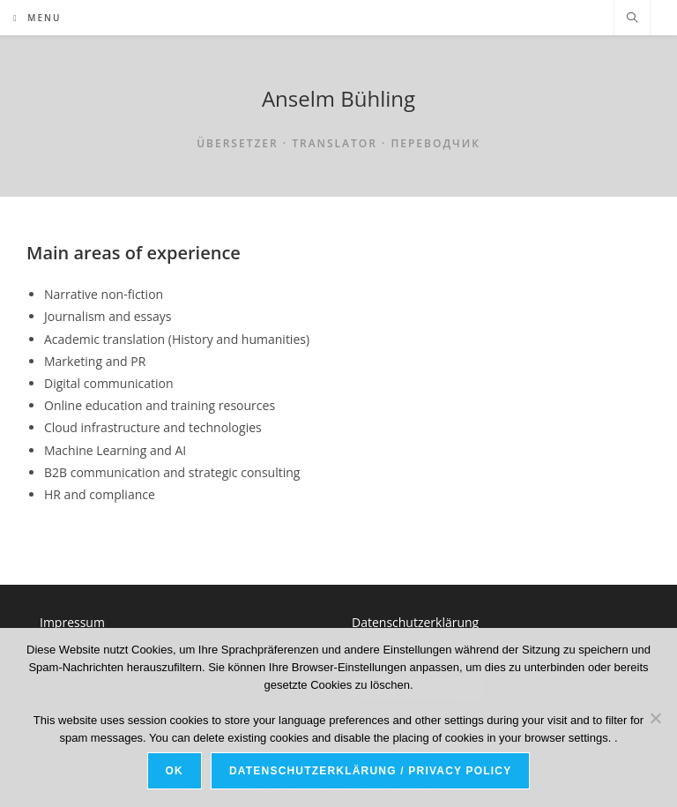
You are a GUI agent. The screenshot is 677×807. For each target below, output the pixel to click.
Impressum (72, 622)
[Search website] (632, 18)
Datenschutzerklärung (415, 622)
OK (174, 771)
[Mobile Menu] (37, 17)
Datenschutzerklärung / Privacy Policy (370, 771)
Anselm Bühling (338, 98)
